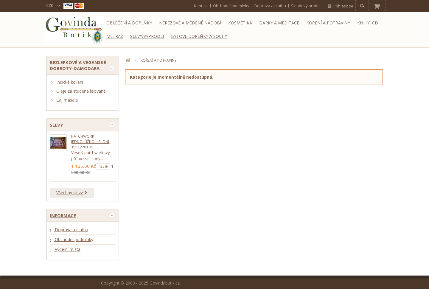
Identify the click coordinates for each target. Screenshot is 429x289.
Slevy (56, 125)
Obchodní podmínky (231, 5)
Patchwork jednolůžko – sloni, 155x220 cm (90, 141)
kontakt (201, 5)
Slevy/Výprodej (147, 36)
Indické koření (69, 82)
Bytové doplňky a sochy (199, 36)
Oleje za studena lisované (80, 91)
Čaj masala (66, 100)
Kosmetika (240, 23)
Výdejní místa (67, 249)
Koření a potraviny (328, 23)
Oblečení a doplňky (129, 23)
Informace (63, 215)
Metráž (114, 36)
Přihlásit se (343, 6)
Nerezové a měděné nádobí (190, 23)
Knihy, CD (367, 23)
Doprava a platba (270, 5)
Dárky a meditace (279, 23)
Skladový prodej (306, 5)
